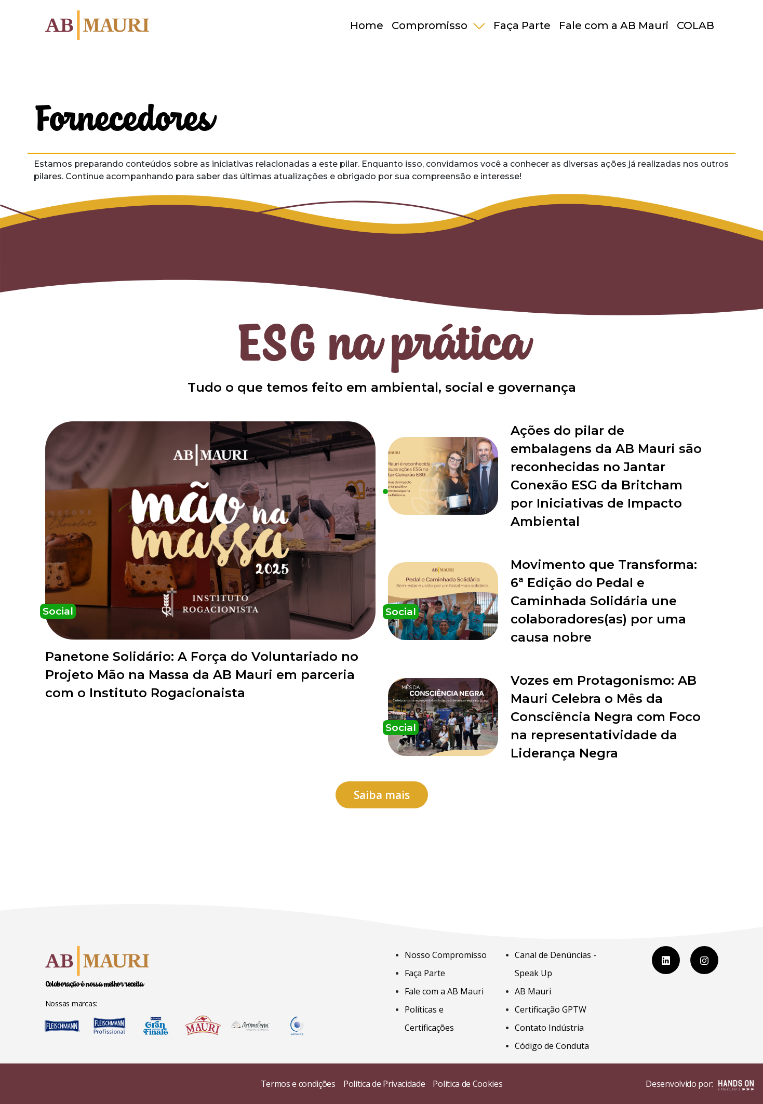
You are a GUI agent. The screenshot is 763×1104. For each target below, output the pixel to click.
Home (366, 25)
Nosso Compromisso (446, 955)
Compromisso (431, 25)
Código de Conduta (552, 1046)
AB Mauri (533, 991)
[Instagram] (704, 960)
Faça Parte (522, 25)
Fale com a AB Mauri (613, 25)
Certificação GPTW (550, 1009)
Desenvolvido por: (700, 1085)
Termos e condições (298, 1083)
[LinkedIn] (666, 960)
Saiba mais (382, 795)
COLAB (695, 25)
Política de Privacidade (384, 1083)
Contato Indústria (549, 1027)
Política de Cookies (467, 1083)
